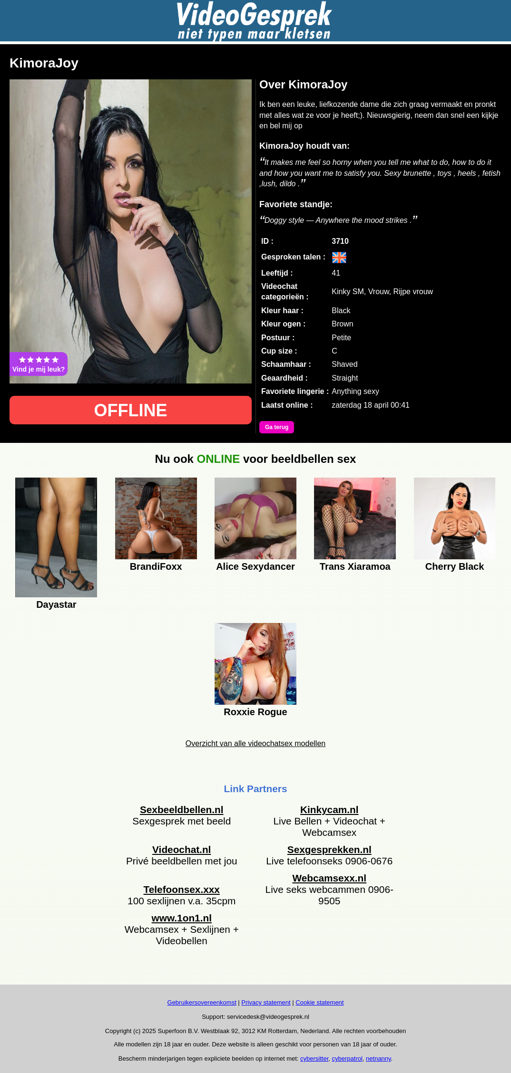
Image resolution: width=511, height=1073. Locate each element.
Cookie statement (319, 1002)
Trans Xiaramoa (355, 566)
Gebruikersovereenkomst (201, 1002)
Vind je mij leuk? (38, 364)
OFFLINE (130, 410)
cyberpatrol (347, 1058)
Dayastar (56, 604)
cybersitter (314, 1058)
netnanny (378, 1058)
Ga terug (276, 427)
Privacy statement (265, 1002)
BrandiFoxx (156, 566)
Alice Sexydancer (255, 566)
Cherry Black (454, 566)
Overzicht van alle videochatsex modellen (255, 743)
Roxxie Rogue (255, 712)
